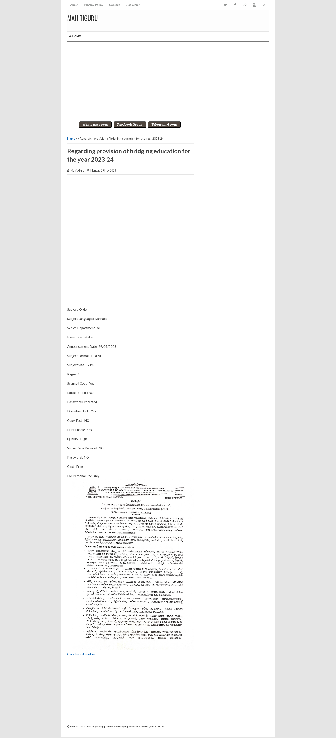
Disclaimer (133, 4)
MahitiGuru (82, 18)
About (74, 4)
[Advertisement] (168, 78)
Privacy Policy (93, 4)
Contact (114, 4)
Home (75, 36)
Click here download (82, 654)
